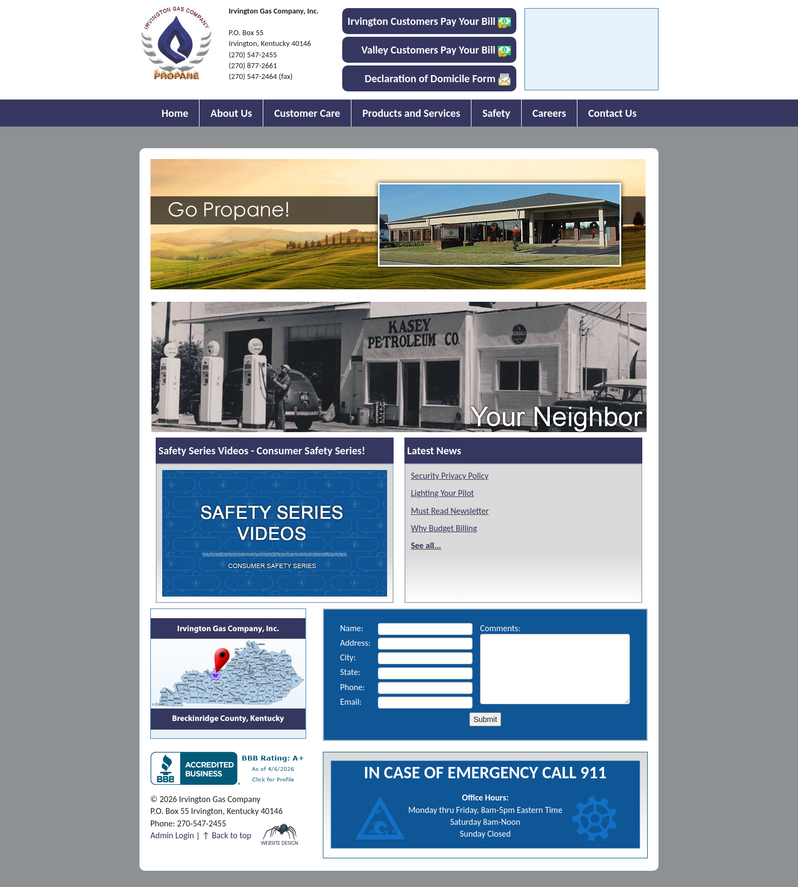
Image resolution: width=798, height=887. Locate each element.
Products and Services (411, 113)
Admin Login (172, 835)
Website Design (279, 842)
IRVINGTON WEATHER (591, 51)
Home (175, 113)
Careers (549, 113)
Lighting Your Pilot (442, 493)
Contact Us (612, 113)
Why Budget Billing (444, 528)
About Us (231, 113)
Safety (496, 113)
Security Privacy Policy (449, 476)
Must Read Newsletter (450, 511)
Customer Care (307, 113)
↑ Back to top (226, 835)
